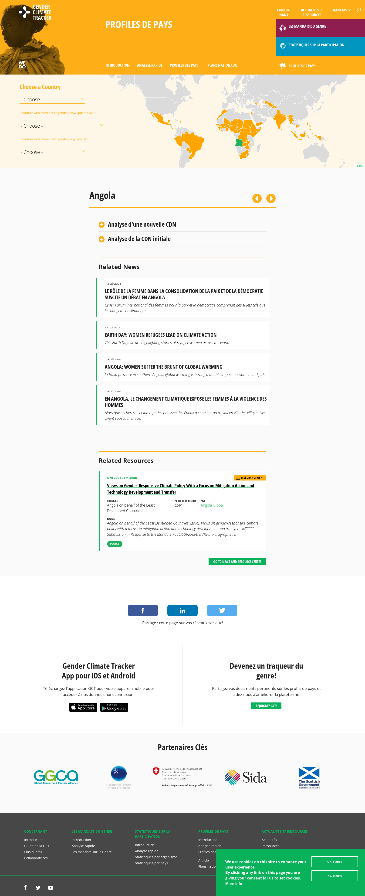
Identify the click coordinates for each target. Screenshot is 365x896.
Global (218, 505)
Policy (114, 543)
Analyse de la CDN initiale (139, 238)
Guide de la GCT (36, 846)
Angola (206, 505)
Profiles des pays (184, 65)
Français (339, 9)
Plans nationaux (222, 65)
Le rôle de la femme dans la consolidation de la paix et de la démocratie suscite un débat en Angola (184, 294)
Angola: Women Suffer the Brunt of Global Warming (164, 366)
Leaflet (359, 165)
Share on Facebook (143, 610)
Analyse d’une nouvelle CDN (142, 224)
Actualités (269, 840)
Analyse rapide (149, 65)
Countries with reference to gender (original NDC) (31, 139)
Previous (257, 198)
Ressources (270, 846)
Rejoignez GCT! (266, 705)
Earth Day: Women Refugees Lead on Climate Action (161, 334)
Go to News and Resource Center (237, 561)
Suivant (271, 198)
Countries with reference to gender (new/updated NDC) (31, 113)
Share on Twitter (222, 610)
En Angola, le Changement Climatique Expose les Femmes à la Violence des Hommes (186, 401)
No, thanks (335, 875)
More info (233, 884)
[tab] (182, 224)
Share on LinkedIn (182, 610)
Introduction (118, 65)
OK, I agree (334, 861)
